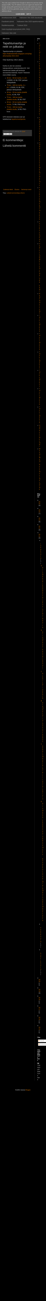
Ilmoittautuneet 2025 (9, 18)
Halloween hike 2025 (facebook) (30, 18)
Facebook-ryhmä (8, 21)
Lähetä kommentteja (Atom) (16, 193)
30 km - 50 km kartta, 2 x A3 (17, 78)
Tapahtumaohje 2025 (39, 74)
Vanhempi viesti (26, 189)
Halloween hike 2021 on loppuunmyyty (42, 828)
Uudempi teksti (8, 189)
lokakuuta (40, 551)
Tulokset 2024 (22, 25)
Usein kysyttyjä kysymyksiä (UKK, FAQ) (16, 29)
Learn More (20, 14)
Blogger (28, 1090)
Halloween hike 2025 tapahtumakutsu (30, 21)
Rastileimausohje (8, 25)
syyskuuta (40, 934)
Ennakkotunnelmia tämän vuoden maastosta (42, 888)
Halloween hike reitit (9, 33)
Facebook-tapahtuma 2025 (39, 203)
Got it (29, 14)
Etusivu (17, 189)
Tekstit (41, 1041)
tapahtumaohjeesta (18, 119)
